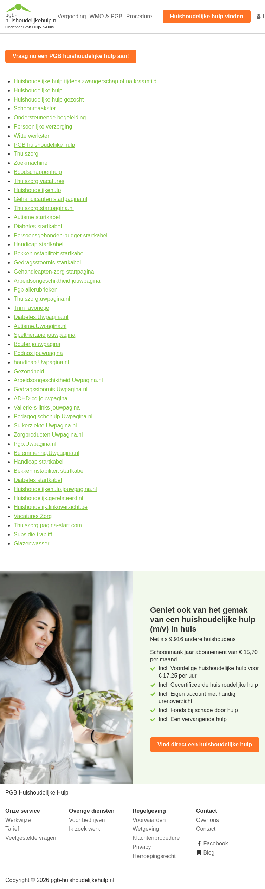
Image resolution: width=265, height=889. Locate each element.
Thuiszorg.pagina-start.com (48, 525)
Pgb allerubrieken (36, 290)
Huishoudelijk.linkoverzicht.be (51, 507)
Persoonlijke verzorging (43, 127)
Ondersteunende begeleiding (50, 117)
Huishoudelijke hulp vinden (206, 16)
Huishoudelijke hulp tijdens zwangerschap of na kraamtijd (85, 81)
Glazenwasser (31, 544)
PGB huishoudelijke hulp (44, 145)
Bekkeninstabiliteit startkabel (49, 253)
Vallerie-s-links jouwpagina (47, 408)
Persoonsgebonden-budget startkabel (61, 235)
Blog (208, 853)
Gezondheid (29, 371)
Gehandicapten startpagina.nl (50, 199)
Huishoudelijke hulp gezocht (49, 100)
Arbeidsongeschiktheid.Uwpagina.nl (58, 380)
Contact (205, 829)
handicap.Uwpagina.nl (41, 362)
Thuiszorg (26, 154)
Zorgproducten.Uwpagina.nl (48, 435)
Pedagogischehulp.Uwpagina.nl (53, 416)
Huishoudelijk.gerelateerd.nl (48, 498)
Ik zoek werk (84, 829)
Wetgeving (145, 829)
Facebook (215, 843)
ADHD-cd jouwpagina (40, 398)
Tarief (12, 829)
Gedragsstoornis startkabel (47, 263)
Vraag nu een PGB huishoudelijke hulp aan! (71, 56)
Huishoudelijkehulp (37, 190)
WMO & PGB (106, 16)
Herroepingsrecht (154, 856)
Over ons (207, 820)
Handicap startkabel (38, 244)
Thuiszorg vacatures (39, 181)
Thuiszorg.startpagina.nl (44, 208)
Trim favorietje (31, 308)
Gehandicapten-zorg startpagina (54, 272)
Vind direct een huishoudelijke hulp (204, 744)
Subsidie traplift (33, 534)
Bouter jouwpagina (37, 344)
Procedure (139, 16)
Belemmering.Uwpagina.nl (46, 453)
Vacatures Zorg (33, 516)
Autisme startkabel (37, 217)
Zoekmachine (30, 163)
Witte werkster (31, 136)
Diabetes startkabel (38, 226)
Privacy (141, 847)
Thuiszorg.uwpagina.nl (42, 299)
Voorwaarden (149, 820)
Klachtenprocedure (156, 838)
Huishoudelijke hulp (38, 90)
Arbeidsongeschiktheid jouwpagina (57, 281)
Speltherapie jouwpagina (44, 335)
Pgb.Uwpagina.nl (35, 444)
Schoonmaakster (35, 108)
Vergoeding (72, 16)
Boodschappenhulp (38, 172)
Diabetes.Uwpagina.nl (41, 317)
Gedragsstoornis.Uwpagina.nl (51, 389)
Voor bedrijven (87, 820)
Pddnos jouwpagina (38, 353)
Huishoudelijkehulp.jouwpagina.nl (55, 489)
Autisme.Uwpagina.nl (40, 326)
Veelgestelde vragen (30, 838)
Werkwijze (18, 820)
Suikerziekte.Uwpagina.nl (45, 426)
